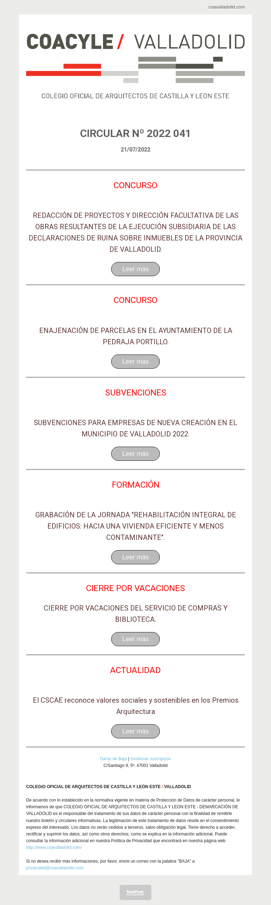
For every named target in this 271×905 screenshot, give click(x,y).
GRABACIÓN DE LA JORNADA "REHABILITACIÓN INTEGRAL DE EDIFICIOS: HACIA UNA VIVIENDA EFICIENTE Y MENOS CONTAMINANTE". (135, 526)
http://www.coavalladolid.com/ (54, 847)
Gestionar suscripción (150, 758)
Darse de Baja (113, 758)
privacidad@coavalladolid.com (54, 867)
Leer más (135, 269)
